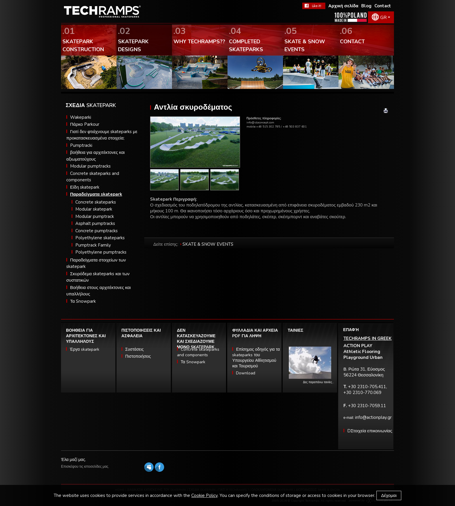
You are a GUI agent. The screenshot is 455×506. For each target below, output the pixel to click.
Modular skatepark (93, 209)
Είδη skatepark (84, 187)
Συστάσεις (134, 349)
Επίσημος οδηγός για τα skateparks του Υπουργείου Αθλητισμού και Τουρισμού (256, 358)
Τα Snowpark (83, 301)
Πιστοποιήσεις (138, 356)
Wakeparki (80, 117)
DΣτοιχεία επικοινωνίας (369, 431)
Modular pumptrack (94, 216)
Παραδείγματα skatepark (96, 194)
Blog (366, 6)
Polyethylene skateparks (100, 238)
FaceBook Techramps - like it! (313, 6)
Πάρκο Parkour (84, 124)
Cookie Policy (204, 495)
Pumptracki (81, 145)
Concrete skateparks (95, 202)
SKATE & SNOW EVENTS (208, 244)
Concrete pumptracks (96, 231)
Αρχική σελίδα (343, 6)
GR (383, 17)
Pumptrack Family (93, 245)
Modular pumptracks (90, 166)
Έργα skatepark (84, 349)
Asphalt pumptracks (95, 223)
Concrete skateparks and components (198, 352)
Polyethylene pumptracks (100, 252)
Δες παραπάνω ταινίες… (318, 382)
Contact (382, 6)
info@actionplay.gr (373, 417)
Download (245, 373)
